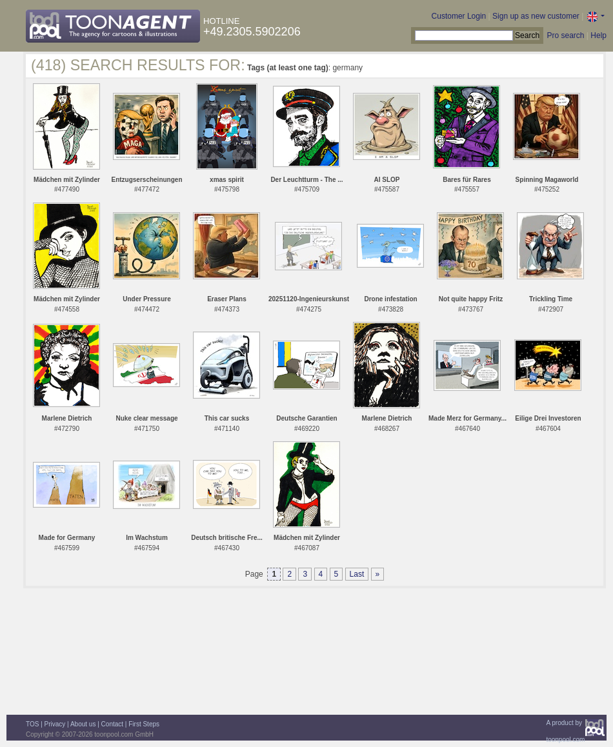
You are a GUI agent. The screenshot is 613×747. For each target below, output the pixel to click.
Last (357, 574)
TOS (32, 724)
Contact (112, 724)
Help (598, 35)
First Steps (143, 724)
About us (82, 724)
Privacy (55, 724)
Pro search (565, 35)
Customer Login (459, 16)
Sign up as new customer (535, 16)
